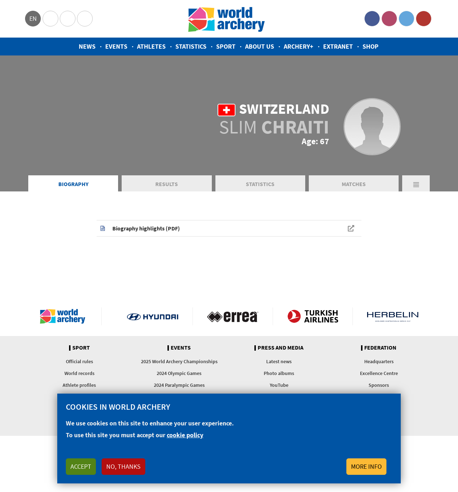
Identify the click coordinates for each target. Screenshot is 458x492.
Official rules (79, 361)
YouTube (424, 18)
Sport (225, 46)
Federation (380, 348)
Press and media (280, 348)
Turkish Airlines (312, 316)
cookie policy (185, 435)
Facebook (372, 18)
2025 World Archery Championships (179, 361)
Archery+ (298, 46)
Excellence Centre (379, 373)
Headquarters (379, 361)
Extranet (338, 46)
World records (79, 373)
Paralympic (67, 18)
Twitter (406, 18)
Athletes (151, 46)
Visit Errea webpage (232, 316)
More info (366, 466)
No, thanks (123, 466)
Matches (354, 183)
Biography (73, 183)
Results (166, 183)
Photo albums (279, 373)
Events (116, 46)
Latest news (279, 361)
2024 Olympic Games (179, 373)
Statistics (190, 46)
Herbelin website (392, 316)
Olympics (50, 18)
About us (259, 46)
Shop (370, 46)
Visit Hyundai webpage (152, 316)
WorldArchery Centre (85, 18)
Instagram (389, 18)
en (33, 18)
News (87, 46)
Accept (80, 466)
